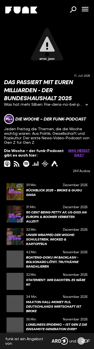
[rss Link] (17, 164)
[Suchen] (73, 10)
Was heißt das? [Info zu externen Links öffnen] (79, 153)
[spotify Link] (26, 164)
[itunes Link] (7, 164)
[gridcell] (47, 191)
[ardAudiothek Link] (54, 164)
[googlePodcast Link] (45, 164)
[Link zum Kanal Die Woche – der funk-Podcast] (45, 119)
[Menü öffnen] (85, 9)
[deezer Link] (35, 164)
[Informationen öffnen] (86, 105)
